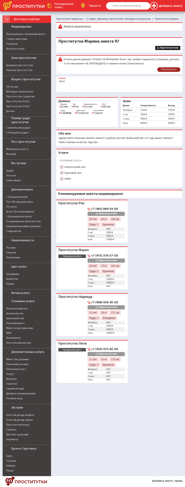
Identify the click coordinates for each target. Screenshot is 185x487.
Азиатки (11, 252)
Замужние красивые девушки (23, 226)
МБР (8, 333)
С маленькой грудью (18, 127)
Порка (10, 470)
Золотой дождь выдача (20, 415)
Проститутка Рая (71, 203)
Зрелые (10, 111)
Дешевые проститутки (19, 65)
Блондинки (12, 274)
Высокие (11, 154)
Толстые (11, 175)
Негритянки (13, 257)
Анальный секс (15, 313)
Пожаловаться (168, 69)
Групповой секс (15, 318)
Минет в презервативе (19, 328)
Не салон (11, 206)
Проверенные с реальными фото (25, 34)
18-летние (12, 86)
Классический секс (17, 308)
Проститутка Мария (73, 250)
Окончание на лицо (17, 364)
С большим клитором (19, 216)
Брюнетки (12, 279)
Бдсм (9, 456)
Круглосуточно (15, 48)
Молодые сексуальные (19, 91)
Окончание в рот (16, 369)
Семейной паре (15, 388)
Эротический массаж (18, 343)
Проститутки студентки (20, 96)
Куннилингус (13, 338)
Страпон (11, 429)
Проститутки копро (18, 425)
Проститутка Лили (72, 343)
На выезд (11, 44)
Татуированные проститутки (23, 221)
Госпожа (11, 461)
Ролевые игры (14, 398)
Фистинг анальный (17, 434)
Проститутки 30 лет (18, 101)
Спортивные (13, 180)
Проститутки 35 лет (18, 106)
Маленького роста (17, 149)
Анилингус (12, 439)
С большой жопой (16, 197)
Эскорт (10, 374)
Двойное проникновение (21, 393)
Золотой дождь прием (19, 420)
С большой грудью (17, 132)
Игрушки (11, 379)
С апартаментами (16, 39)
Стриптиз (11, 384)
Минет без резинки (17, 359)
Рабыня (10, 465)
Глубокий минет (15, 323)
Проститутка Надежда (75, 297)
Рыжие (10, 284)
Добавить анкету (162, 481)
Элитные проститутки (19, 70)
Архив (178, 481)
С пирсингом (13, 231)
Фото (62, 81)
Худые (10, 170)
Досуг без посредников (20, 211)
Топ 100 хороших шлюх (19, 202)
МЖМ (67, 178)
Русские (11, 247)
